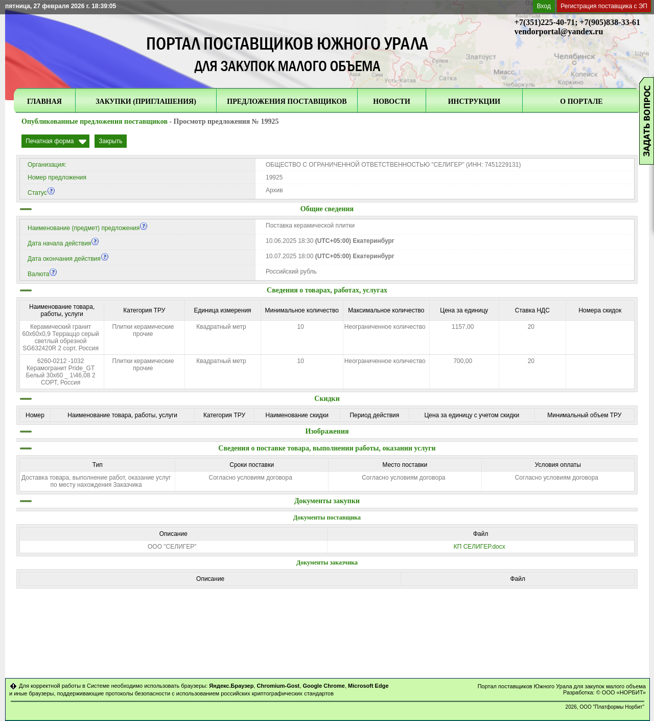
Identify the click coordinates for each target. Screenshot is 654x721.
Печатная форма (50, 141)
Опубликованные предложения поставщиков (94, 121)
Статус (41, 192)
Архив (274, 190)
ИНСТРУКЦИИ (474, 101)
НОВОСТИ (391, 101)
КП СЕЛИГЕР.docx (479, 546)
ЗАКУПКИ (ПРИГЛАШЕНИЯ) (146, 101)
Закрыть (110, 141)
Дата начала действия (63, 243)
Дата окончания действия (68, 258)
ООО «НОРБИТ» (624, 692)
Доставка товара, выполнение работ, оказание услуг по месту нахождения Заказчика (96, 481)
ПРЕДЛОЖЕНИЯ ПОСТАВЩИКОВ (286, 101)
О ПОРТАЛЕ (581, 101)
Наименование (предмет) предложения (88, 228)
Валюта (42, 274)
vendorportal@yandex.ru (559, 31)
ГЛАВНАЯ (44, 101)
